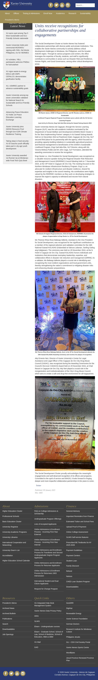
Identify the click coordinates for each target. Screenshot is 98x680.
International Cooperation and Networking (14, 543)
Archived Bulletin (9, 613)
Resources (8, 598)
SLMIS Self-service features (77, 537)
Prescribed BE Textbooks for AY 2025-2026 (78, 543)
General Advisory (73, 511)
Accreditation (7, 555)
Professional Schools (10, 516)
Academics (60, 13)
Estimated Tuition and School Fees (80, 522)
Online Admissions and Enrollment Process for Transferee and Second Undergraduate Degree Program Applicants (48, 554)
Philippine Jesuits (73, 637)
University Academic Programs (14, 532)
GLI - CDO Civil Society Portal (78, 642)
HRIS (36, 616)
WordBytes (70, 653)
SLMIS (37, 621)
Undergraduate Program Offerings (47, 519)
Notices (69, 576)
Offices (16, 13)
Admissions (41, 506)
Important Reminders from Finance (80, 516)
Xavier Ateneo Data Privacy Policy (47, 611)
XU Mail (37, 642)
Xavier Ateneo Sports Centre (77, 647)
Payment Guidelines (74, 550)
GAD (36, 647)
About (7, 13)
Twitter (38, 486)
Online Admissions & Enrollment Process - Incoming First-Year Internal (47, 542)
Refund (69, 571)
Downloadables (72, 587)
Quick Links (41, 598)
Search (5, 624)
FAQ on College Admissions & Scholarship (46, 512)
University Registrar (10, 527)
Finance (71, 506)
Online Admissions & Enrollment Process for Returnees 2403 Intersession (47, 573)
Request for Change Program (46, 589)
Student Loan (71, 561)
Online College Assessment (77, 532)
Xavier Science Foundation (77, 619)
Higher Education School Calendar (16, 561)
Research (72, 13)
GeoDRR (70, 603)
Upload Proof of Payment (76, 527)
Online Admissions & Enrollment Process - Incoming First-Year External (47, 531)
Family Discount (72, 566)
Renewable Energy (73, 613)
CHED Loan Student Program (78, 582)
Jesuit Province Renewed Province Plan (80, 659)
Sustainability (85, 13)
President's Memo (12, 20)
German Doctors (72, 624)
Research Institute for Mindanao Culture (78, 630)
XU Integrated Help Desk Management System (44, 604)
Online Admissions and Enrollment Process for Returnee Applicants (48, 564)
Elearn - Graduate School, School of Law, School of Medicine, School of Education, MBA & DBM (48, 634)
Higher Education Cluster (12, 511)
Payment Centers (73, 555)
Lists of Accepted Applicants (45, 524)
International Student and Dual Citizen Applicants (46, 582)
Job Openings (7, 634)
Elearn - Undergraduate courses (47, 626)
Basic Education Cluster (11, 522)
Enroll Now (48, 13)
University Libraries (10, 537)
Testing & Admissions (31, 13)
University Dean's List (11, 550)
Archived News (8, 608)
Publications (7, 619)
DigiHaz (69, 608)
